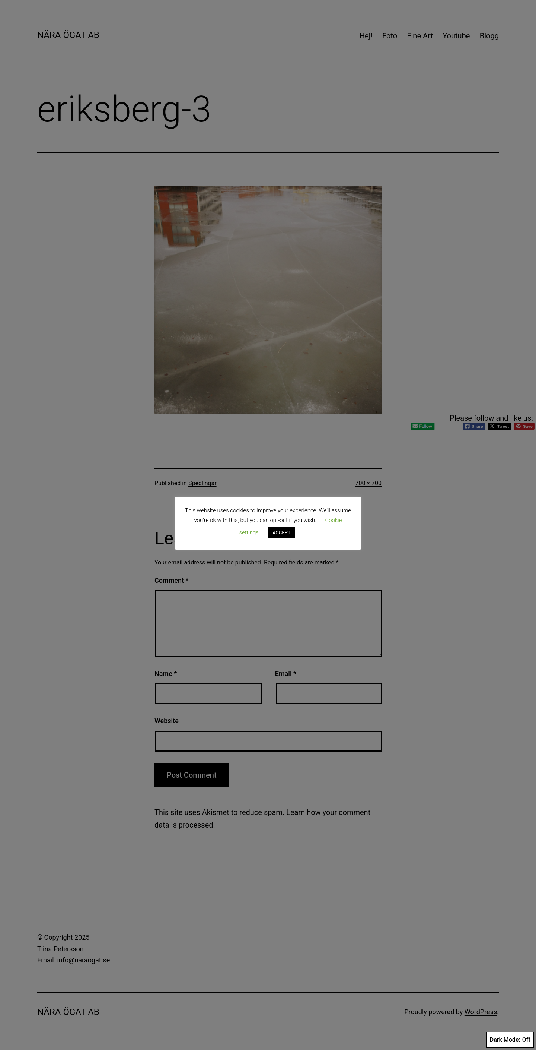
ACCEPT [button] (281, 532)
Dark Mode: (510, 1039)
